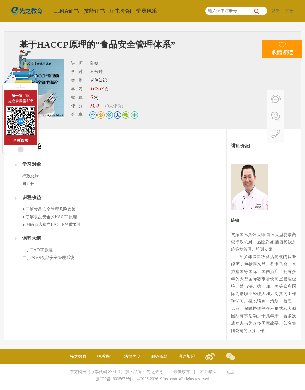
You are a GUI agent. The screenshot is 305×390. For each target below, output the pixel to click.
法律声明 (132, 356)
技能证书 (94, 11)
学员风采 (146, 11)
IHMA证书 (66, 11)
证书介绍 (120, 11)
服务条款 (159, 356)
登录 (275, 11)
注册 (289, 11)
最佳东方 (181, 372)
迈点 (231, 372)
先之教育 (78, 356)
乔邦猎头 (208, 372)
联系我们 (105, 356)
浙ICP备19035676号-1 (115, 379)
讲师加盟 (186, 356)
